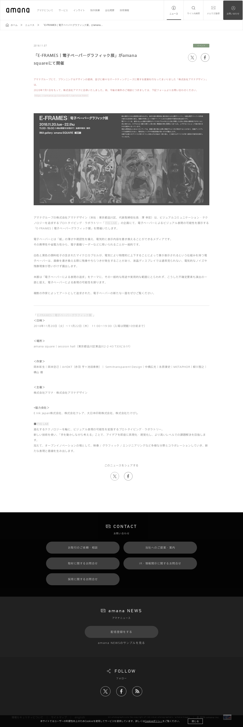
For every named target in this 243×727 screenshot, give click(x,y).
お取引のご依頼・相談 (83, 547)
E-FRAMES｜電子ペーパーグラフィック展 (64, 315)
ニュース (173, 13)
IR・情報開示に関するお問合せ (160, 563)
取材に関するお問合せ (83, 563)
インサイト (79, 10)
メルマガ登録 (213, 13)
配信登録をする (122, 632)
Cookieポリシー (154, 721)
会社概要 (109, 10)
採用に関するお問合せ (83, 579)
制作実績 (95, 10)
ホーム (14, 25)
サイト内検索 (193, 13)
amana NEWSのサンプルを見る (121, 643)
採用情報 (124, 10)
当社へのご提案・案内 (160, 547)
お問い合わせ (233, 13)
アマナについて (45, 10)
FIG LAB (111, 223)
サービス (63, 10)
